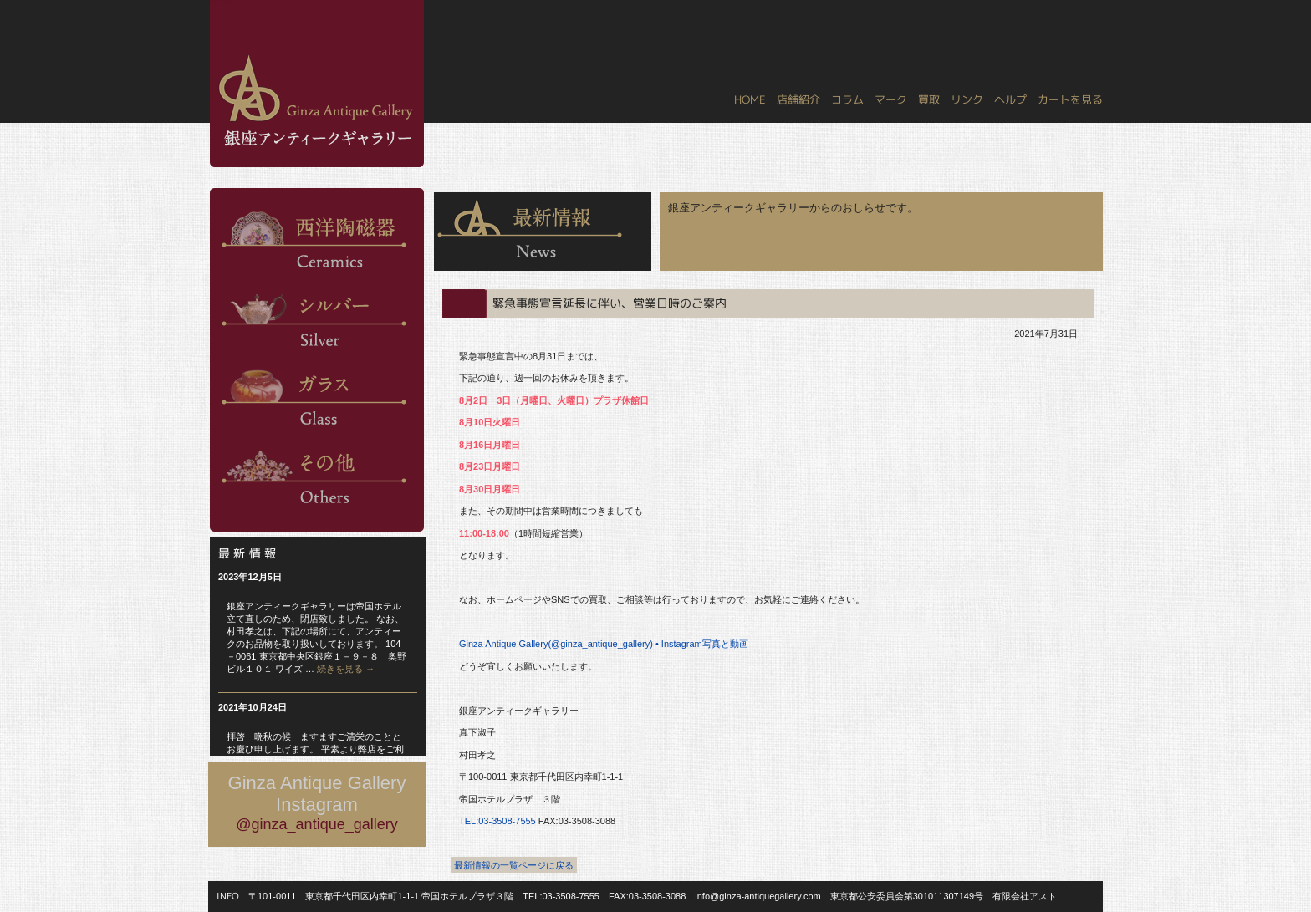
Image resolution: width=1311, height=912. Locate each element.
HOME (750, 99)
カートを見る (1070, 99)
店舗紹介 (798, 99)
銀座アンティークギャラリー (221, 1)
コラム (847, 99)
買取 (929, 99)
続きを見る (346, 669)
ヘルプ (1010, 99)
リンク (967, 99)
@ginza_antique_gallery (316, 824)
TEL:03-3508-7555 (497, 821)
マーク (891, 99)
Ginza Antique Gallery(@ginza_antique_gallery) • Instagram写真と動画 (603, 644)
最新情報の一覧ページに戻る (514, 865)
